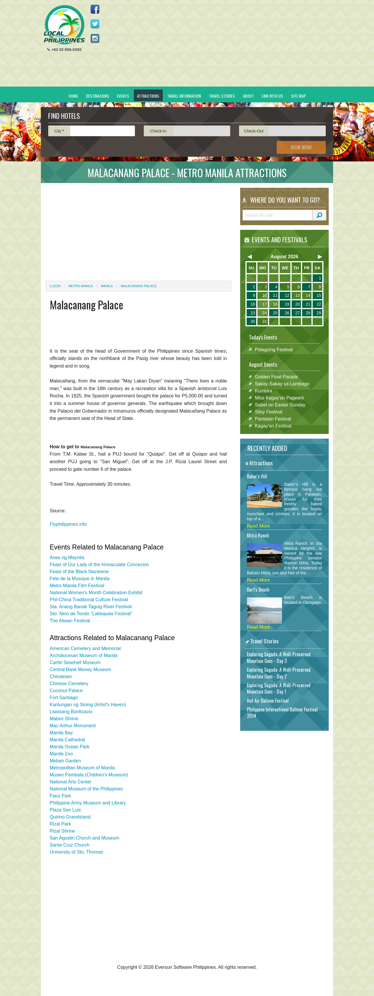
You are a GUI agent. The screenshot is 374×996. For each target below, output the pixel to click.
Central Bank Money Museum (80, 669)
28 (308, 313)
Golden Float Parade (276, 376)
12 (287, 295)
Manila (107, 286)
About (248, 96)
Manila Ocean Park (69, 746)
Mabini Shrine (64, 718)
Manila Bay (61, 732)
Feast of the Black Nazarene (79, 571)
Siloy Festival (268, 411)
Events (123, 96)
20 (297, 304)
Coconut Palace (66, 690)
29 (318, 313)
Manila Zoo (61, 753)
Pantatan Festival (273, 418)
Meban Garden (65, 760)
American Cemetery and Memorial (85, 648)
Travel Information (184, 96)
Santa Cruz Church (69, 844)
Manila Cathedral (67, 739)
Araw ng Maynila (67, 557)
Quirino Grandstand (70, 816)
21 (308, 304)
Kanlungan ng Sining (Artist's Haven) (88, 704)
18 (275, 304)
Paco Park (60, 795)
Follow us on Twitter (95, 23)
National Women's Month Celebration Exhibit (96, 592)
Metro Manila (80, 286)
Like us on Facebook (95, 9)
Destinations (97, 96)
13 (297, 295)
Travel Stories (222, 96)
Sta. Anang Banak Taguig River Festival (91, 606)
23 (252, 313)
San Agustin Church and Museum (84, 837)
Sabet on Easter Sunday (280, 404)
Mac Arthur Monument (73, 725)
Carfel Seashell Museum (75, 662)
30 (252, 321)
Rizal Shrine (62, 830)
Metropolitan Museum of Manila (82, 767)
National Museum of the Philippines (86, 788)
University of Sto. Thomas (76, 851)
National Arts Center (70, 781)
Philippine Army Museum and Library (88, 802)
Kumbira (263, 390)
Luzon (55, 286)
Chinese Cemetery (69, 683)
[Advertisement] (222, 46)
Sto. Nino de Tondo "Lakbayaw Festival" (91, 613)
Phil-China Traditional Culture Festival (89, 599)
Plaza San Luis (65, 809)
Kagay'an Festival (273, 425)
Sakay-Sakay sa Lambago (282, 383)
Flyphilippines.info (68, 524)
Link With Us (272, 96)
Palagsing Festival (274, 349)
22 (318, 304)
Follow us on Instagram (95, 38)
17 (264, 304)
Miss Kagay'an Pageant (279, 397)
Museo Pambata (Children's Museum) (89, 774)
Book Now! (301, 147)
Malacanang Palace (139, 286)
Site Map (298, 96)
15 (318, 295)
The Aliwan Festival (70, 620)
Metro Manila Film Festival (77, 585)
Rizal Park (60, 823)
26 (287, 313)
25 (275, 313)
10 (264, 295)
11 (275, 295)
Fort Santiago (64, 697)
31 (264, 321)
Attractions (148, 96)
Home (73, 96)
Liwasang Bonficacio (71, 711)
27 (297, 313)
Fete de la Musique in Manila (80, 578)
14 (308, 295)
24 (264, 313)
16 (252, 304)
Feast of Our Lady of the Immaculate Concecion (99, 564)
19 (287, 304)
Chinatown (61, 676)
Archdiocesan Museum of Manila (83, 655)
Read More (258, 525)
